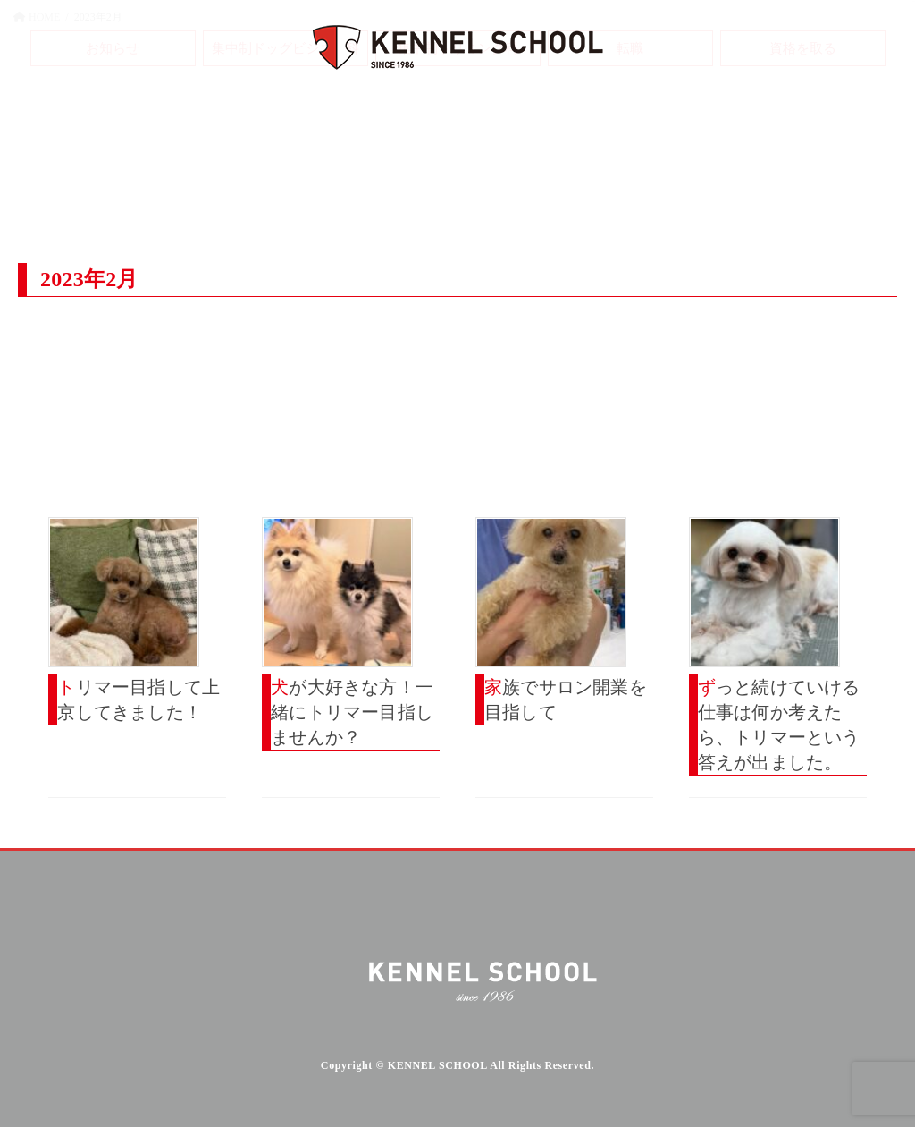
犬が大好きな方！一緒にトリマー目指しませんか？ (352, 712)
